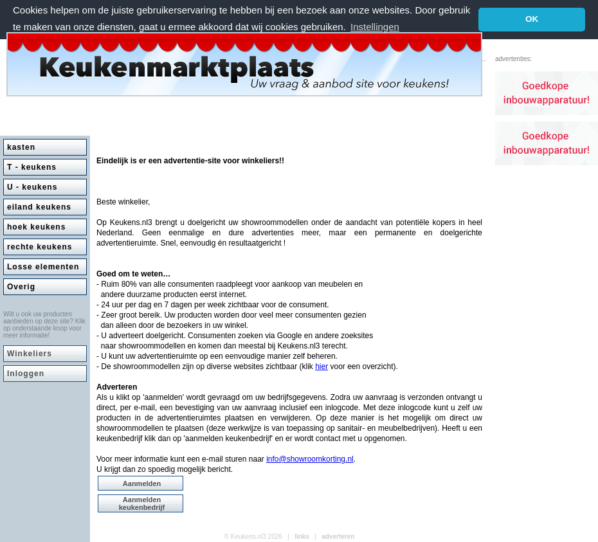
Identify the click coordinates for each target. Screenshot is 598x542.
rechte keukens (39, 246)
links (301, 536)
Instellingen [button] (374, 26)
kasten (21, 147)
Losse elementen (43, 266)
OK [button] (531, 19)
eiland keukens (39, 207)
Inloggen (25, 373)
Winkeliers (29, 353)
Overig (21, 286)
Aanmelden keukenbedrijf (142, 503)
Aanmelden (142, 483)
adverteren (338, 536)
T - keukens (32, 167)
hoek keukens (36, 226)
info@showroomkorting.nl (310, 459)
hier (321, 366)
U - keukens (32, 187)
